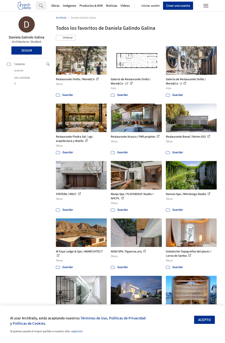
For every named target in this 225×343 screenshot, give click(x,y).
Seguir (26, 50)
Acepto (204, 319)
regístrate (77, 331)
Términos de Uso (93, 318)
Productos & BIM (91, 5)
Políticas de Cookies (29, 323)
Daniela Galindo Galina (26, 37)
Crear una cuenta (178, 5)
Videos (125, 5)
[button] (65, 38)
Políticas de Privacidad (127, 318)
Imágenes (69, 5)
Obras (55, 5)
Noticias (111, 5)
